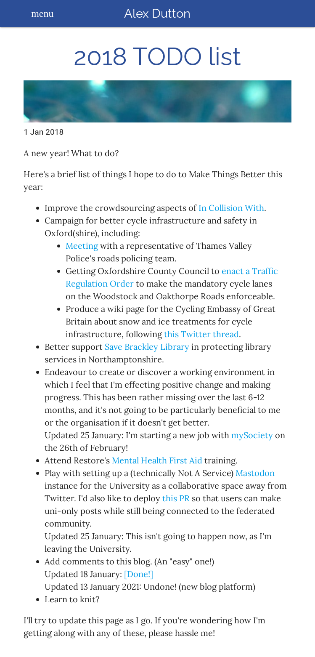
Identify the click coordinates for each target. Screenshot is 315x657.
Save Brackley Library (147, 346)
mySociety (252, 435)
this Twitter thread (201, 334)
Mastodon (255, 473)
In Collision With (231, 207)
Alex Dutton (157, 13)
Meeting (82, 245)
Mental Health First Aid (157, 460)
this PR (176, 498)
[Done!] (138, 574)
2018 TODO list (157, 57)
